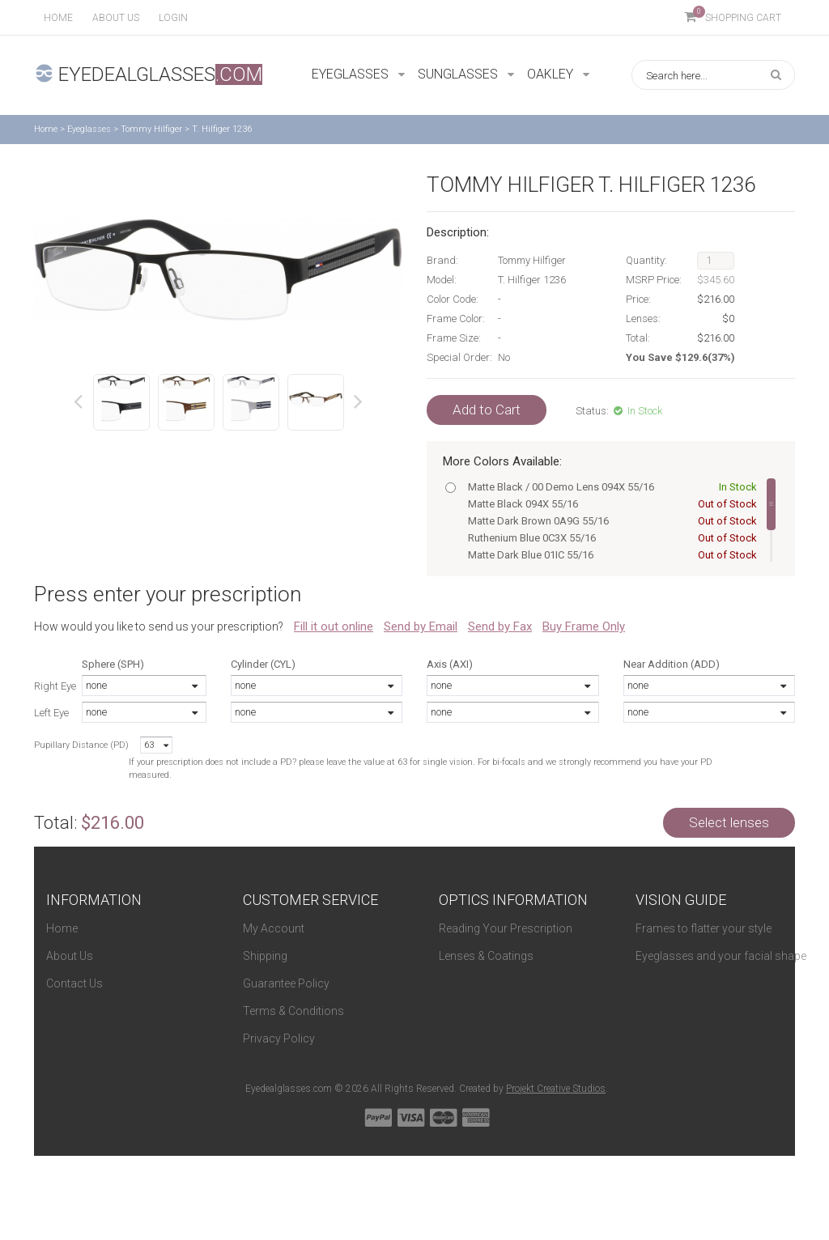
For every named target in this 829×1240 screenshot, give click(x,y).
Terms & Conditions (293, 1010)
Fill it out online (333, 626)
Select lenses (729, 822)
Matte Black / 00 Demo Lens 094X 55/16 (609, 486)
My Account (273, 928)
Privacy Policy (279, 1038)
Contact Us (74, 983)
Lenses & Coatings (486, 955)
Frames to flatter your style (704, 928)
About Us (69, 955)
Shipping (265, 955)
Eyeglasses (89, 129)
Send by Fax (500, 626)
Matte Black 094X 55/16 (609, 503)
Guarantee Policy (286, 983)
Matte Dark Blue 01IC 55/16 (609, 554)
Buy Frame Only (583, 626)
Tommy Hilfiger (151, 129)
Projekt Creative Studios (556, 1088)
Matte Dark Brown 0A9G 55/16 (609, 520)
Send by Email (420, 626)
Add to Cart (487, 409)
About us (115, 17)
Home (58, 17)
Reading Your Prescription (505, 928)
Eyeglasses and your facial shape (721, 955)
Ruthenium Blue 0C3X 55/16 (609, 537)
